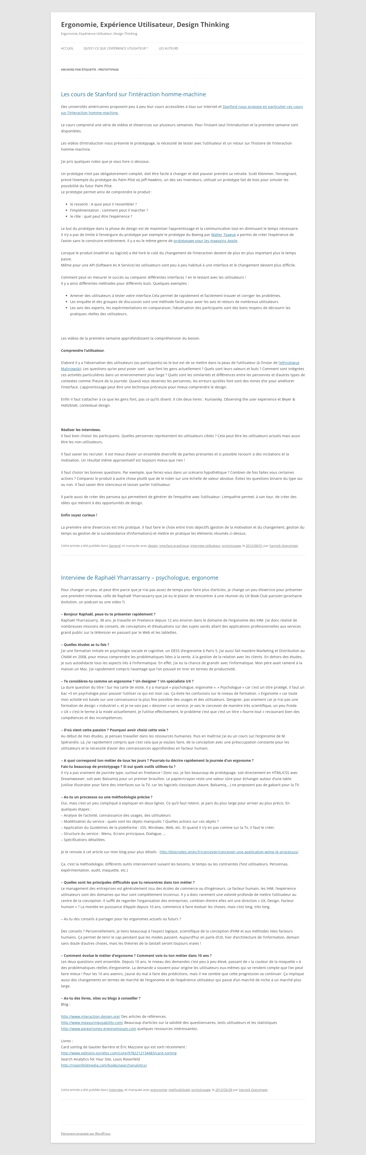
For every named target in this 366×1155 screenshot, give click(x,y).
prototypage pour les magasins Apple (205, 240)
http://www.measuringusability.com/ (92, 1022)
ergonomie (158, 1089)
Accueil (67, 48)
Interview (116, 1089)
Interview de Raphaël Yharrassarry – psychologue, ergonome (139, 577)
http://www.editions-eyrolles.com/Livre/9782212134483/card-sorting (119, 1053)
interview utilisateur (205, 545)
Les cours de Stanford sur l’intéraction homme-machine (133, 94)
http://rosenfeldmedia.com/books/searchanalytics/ (104, 1065)
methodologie (179, 1089)
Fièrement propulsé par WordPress (86, 1133)
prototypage (231, 545)
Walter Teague (223, 234)
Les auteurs (168, 48)
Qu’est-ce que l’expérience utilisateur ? (116, 48)
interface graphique (174, 545)
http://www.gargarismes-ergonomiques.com (98, 1028)
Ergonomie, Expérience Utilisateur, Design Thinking (145, 24)
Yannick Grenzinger (283, 545)
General (114, 545)
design (153, 545)
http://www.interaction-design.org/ (90, 1016)
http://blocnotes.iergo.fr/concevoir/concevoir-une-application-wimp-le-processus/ (229, 851)
